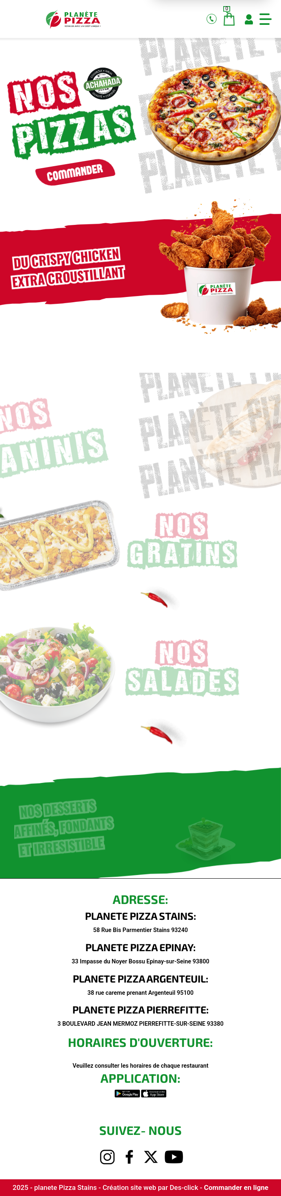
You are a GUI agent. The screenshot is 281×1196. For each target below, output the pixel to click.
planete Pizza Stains (66, 1187)
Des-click (184, 1187)
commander (65, 174)
